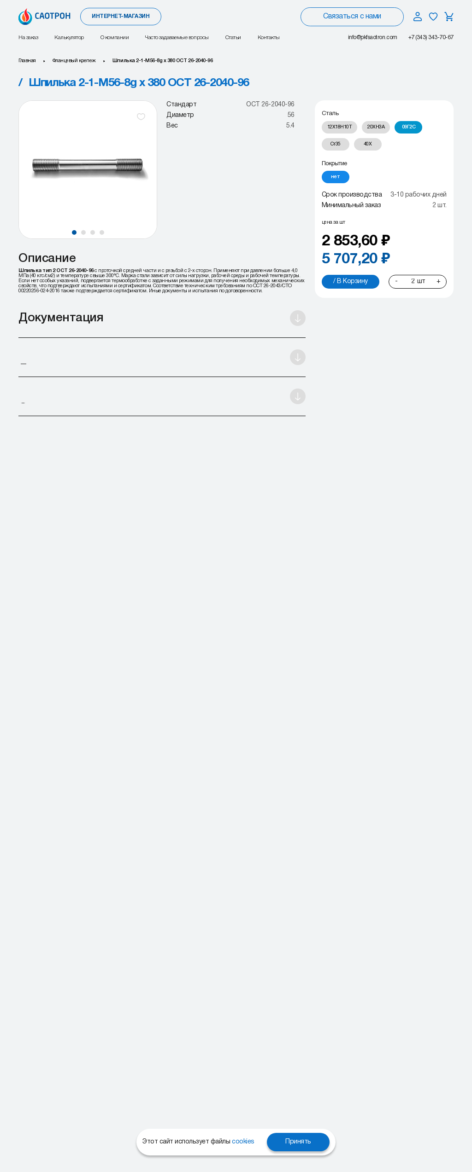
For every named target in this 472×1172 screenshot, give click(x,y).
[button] (74, 232)
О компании (114, 37)
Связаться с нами (352, 16)
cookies (243, 1142)
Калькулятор (69, 37)
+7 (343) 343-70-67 (431, 37)
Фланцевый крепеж (74, 60)
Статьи (233, 37)
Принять (298, 1142)
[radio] (340, 127)
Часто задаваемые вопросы (176, 37)
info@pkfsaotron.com (372, 37)
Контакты (269, 37)
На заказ (28, 37)
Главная (27, 60)
